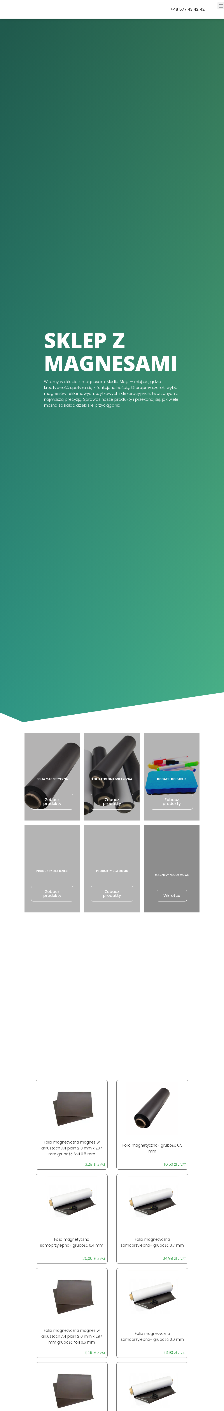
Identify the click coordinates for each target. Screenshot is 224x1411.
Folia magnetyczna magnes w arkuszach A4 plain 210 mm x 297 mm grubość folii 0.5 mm (71, 1148)
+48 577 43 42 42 (187, 9)
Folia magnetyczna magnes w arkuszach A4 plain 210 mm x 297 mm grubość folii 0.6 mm (71, 1336)
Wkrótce (171, 895)
